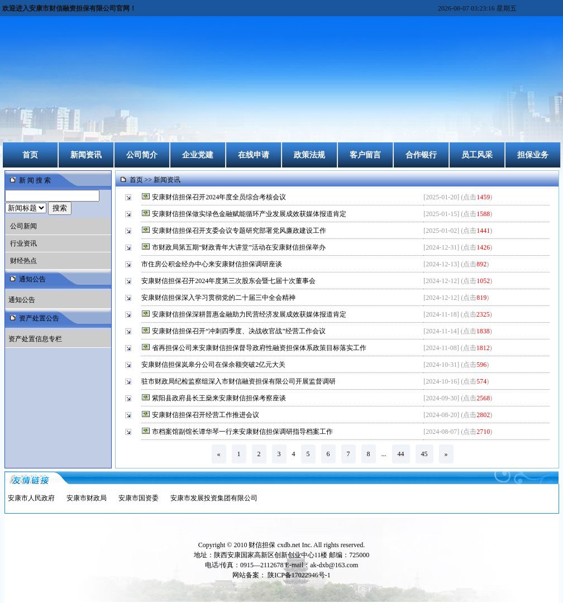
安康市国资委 (138, 498)
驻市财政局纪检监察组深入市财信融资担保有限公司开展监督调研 (239, 381)
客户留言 (365, 155)
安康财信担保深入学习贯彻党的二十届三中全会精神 (219, 298)
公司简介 (142, 155)
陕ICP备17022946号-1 (299, 575)
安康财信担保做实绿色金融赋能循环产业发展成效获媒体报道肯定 (250, 214)
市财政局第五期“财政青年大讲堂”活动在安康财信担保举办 (239, 247)
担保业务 (532, 155)
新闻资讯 (86, 155)
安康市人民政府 (31, 498)
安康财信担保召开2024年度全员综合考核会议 (220, 197)
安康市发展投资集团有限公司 (213, 498)
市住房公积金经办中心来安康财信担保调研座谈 (212, 264)
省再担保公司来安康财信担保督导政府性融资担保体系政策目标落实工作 (260, 348)
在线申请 (253, 155)
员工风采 (477, 155)
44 (401, 454)
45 (424, 454)
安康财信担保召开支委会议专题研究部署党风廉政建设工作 (240, 230)
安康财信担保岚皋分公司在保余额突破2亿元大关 (214, 364)
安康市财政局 (86, 498)
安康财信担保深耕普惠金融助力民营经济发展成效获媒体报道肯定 (250, 314)
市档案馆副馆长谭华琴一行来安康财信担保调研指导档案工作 (243, 432)
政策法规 (309, 155)
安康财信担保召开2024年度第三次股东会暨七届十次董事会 (229, 281)
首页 (30, 155)
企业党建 (197, 155)
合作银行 (421, 155)
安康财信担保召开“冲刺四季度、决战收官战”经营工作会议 (239, 331)
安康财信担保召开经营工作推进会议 (206, 415)
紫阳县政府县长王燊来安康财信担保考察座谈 (220, 398)
